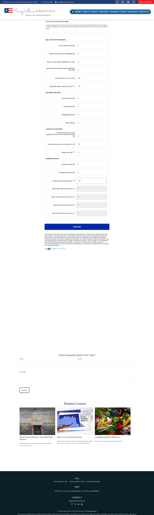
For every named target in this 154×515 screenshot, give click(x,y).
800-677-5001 (63, 481)
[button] (72, 11)
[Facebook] (133, 2)
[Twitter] (117, 2)
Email (80, 359)
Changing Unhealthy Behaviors (107, 437)
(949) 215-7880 (47, 2)
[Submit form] (24, 390)
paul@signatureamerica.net (64, 2)
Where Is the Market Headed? (69, 437)
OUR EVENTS (145, 2)
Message (23, 372)
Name (22, 359)
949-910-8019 (95, 481)
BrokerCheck (92, 511)
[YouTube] (128, 2)
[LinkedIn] (123, 2)
